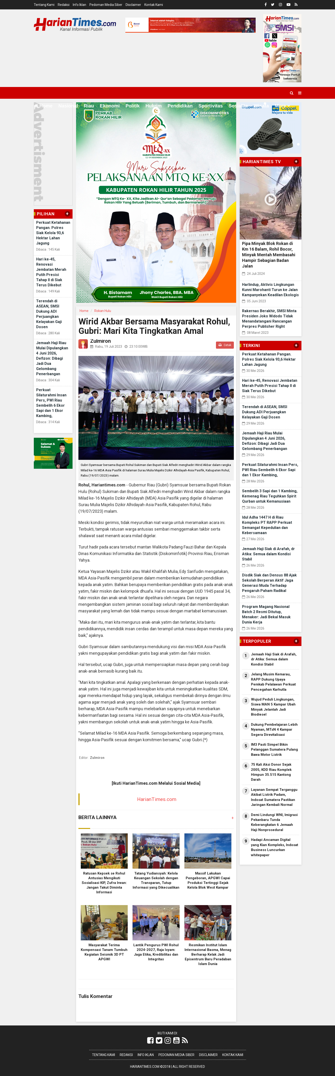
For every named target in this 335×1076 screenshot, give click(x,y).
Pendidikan (180, 105)
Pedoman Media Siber (105, 5)
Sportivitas (210, 105)
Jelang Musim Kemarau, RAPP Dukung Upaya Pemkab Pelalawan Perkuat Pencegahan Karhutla (273, 681)
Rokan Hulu (102, 311)
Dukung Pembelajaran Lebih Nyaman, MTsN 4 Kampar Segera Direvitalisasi (274, 729)
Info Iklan (79, 5)
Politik (133, 105)
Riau (89, 105)
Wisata (261, 105)
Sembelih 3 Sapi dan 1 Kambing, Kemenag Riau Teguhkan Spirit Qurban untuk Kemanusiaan (269, 496)
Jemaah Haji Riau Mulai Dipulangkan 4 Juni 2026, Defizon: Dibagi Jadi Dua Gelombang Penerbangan (52, 358)
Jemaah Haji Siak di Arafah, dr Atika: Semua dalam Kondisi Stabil (268, 554)
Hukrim (154, 105)
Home (43, 105)
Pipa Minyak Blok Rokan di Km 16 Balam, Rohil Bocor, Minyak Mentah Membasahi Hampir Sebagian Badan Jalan (268, 254)
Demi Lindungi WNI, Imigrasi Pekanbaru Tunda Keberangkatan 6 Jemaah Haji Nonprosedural (274, 822)
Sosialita (238, 105)
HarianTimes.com (156, 799)
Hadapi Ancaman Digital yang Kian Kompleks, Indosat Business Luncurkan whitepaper (274, 847)
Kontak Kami (153, 5)
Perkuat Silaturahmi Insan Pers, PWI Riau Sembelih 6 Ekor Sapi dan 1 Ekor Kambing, (270, 469)
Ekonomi (109, 105)
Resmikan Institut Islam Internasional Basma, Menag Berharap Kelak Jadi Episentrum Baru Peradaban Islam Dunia (208, 954)
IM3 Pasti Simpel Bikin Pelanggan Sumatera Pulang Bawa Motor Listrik (274, 749)
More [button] (280, 105)
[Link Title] (150, 1040)
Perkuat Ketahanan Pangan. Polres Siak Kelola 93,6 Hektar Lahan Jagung (53, 232)
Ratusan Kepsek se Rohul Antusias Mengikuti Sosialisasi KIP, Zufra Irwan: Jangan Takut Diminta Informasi (104, 882)
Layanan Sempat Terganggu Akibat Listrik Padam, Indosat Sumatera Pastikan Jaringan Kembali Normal (274, 797)
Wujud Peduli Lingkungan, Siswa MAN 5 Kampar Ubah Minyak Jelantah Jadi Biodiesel (273, 707)
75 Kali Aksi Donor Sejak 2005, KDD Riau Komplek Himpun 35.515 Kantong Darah (271, 772)
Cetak (225, 345)
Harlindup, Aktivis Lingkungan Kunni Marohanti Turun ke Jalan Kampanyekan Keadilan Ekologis (270, 289)
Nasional (68, 105)
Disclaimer (133, 5)
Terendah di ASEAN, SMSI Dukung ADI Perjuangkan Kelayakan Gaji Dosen (264, 412)
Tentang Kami (44, 5)
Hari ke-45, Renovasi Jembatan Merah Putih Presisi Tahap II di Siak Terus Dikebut (269, 385)
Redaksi (63, 5)
